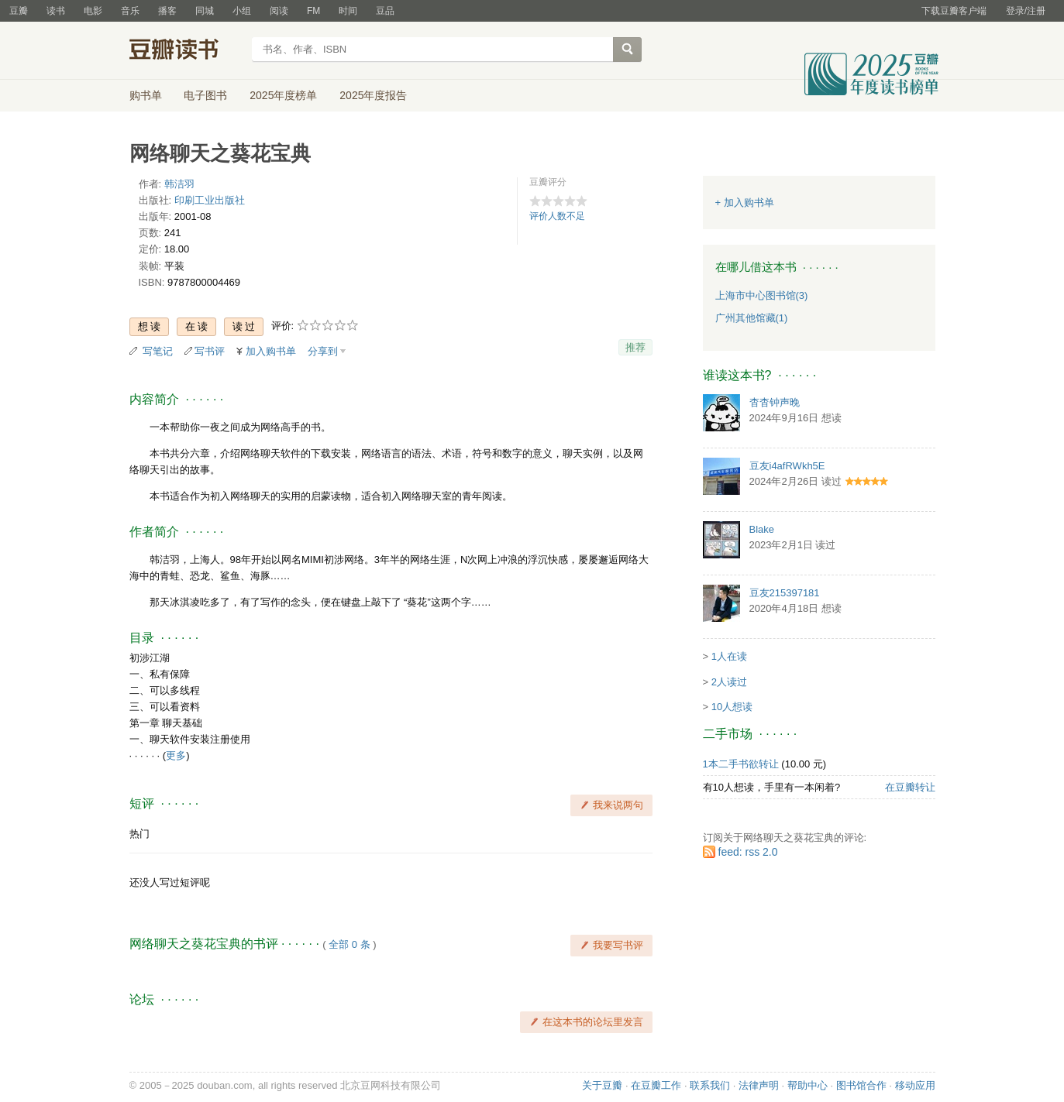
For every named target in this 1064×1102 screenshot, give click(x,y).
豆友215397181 (784, 593)
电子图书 (205, 95)
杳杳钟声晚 (774, 402)
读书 (55, 10)
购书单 (145, 95)
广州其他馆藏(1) (751, 318)
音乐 (130, 10)
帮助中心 (807, 1085)
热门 (139, 833)
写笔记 (158, 351)
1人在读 (729, 656)
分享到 (323, 351)
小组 (241, 10)
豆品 (385, 10)
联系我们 (710, 1085)
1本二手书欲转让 (741, 764)
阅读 (279, 10)
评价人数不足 (557, 216)
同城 (204, 10)
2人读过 (729, 682)
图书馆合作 (861, 1085)
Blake (762, 529)
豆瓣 (18, 10)
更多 (176, 755)
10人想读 (731, 706)
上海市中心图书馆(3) (761, 295)
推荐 (635, 347)
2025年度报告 (373, 95)
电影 (93, 10)
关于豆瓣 (602, 1085)
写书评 (210, 351)
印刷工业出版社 (209, 200)
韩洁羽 (179, 184)
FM (313, 10)
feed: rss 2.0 (748, 852)
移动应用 (915, 1085)
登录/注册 (1025, 10)
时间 (348, 10)
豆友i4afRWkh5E (787, 466)
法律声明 (759, 1085)
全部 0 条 (349, 944)
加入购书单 (271, 351)
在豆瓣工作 (656, 1085)
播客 (167, 10)
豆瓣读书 (185, 51)
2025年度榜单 (283, 95)
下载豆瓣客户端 (954, 10)
